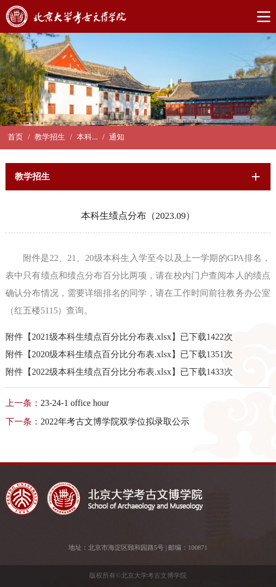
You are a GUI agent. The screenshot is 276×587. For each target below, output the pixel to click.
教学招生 (49, 137)
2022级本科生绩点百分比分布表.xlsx (101, 371)
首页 (15, 137)
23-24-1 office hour (75, 403)
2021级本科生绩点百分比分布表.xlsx (101, 336)
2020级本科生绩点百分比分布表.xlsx (101, 354)
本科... (87, 137)
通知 (116, 137)
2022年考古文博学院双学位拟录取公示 (115, 421)
